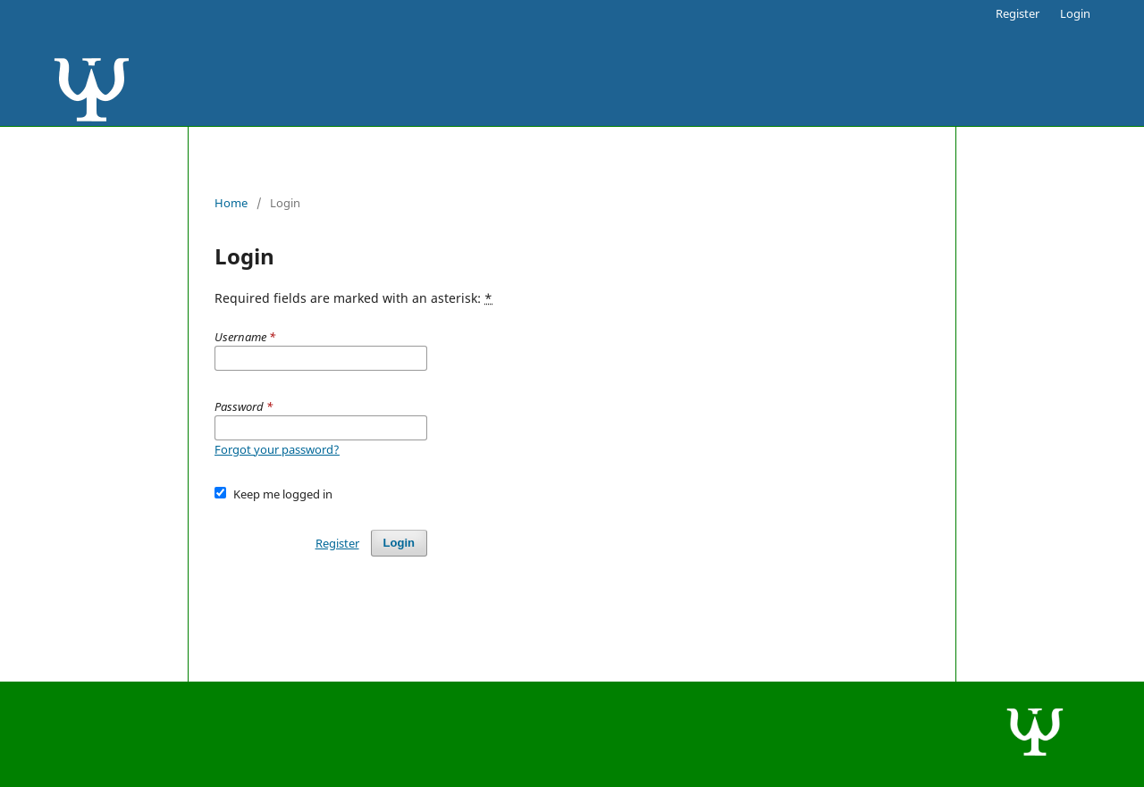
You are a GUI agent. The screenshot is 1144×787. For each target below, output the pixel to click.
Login (1075, 13)
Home (231, 203)
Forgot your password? (277, 449)
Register (1017, 13)
